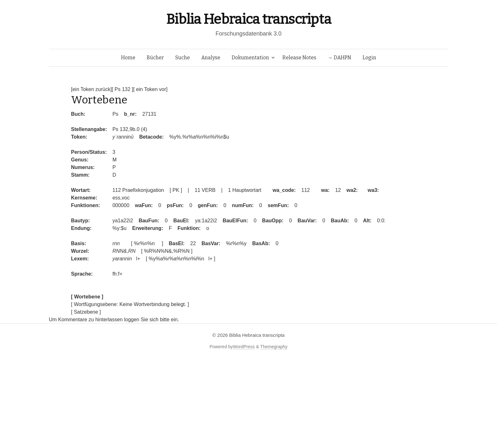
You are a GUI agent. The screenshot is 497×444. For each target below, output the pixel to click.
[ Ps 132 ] (122, 89)
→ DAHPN (339, 58)
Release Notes (299, 58)
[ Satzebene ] (86, 312)
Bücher (155, 58)
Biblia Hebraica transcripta (248, 19)
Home (128, 58)
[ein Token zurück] (91, 89)
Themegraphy (273, 346)
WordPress (244, 346)
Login (369, 58)
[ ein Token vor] (150, 89)
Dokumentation (250, 58)
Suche (182, 58)
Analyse (210, 58)
